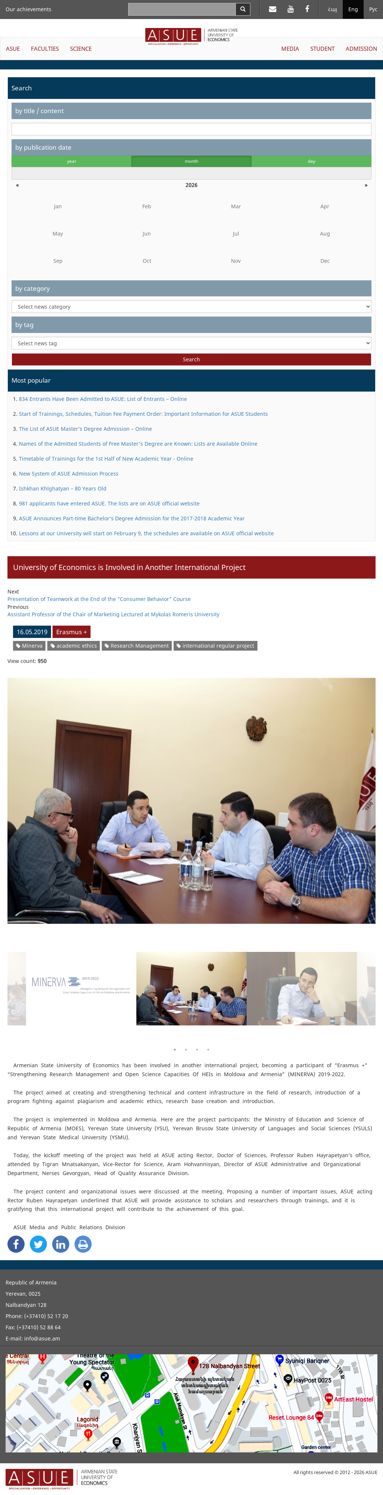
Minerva (29, 645)
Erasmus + (71, 631)
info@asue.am (42, 1338)
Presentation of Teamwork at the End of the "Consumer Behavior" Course (99, 598)
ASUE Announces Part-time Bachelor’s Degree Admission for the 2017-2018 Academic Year (132, 518)
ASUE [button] (13, 48)
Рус (373, 9)
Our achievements (28, 9)
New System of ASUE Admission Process (68, 473)
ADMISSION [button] (361, 48)
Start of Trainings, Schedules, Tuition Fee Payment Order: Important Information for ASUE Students (143, 413)
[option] (191, 796)
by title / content (39, 110)
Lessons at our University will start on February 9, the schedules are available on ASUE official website (146, 533)
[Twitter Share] (38, 1244)
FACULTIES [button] (45, 48)
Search (191, 359)
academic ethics (74, 645)
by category (32, 288)
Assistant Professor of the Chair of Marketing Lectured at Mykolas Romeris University (113, 614)
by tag (24, 324)
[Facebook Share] (16, 1244)
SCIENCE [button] (81, 48)
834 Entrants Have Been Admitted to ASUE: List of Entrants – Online (103, 398)
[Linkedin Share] (60, 1244)
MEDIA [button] (290, 48)
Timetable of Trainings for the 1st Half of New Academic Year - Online (106, 458)
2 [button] (186, 1049)
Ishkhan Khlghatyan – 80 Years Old (63, 488)
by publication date (43, 147)
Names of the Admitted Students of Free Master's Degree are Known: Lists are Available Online (138, 443)
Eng (353, 9)
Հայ (332, 9)
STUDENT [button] (322, 48)
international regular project (215, 645)
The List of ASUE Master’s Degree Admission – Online (85, 428)
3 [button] (197, 1049)
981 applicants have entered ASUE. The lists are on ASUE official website (109, 503)
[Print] (83, 1244)
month (191, 161)
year (71, 161)
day (311, 161)
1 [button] (174, 1049)
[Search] (242, 9)
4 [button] (208, 1049)
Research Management (137, 645)
